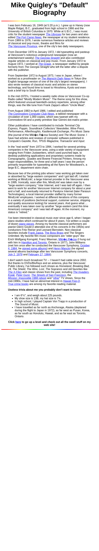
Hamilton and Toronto (34, 242)
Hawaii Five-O (71, 281)
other (56, 278)
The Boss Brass (54, 232)
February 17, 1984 (39, 254)
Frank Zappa (35, 232)
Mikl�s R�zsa (67, 239)
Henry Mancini (61, 248)
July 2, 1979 (15, 254)
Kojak (11, 275)
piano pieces (26, 223)
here (18, 322)
